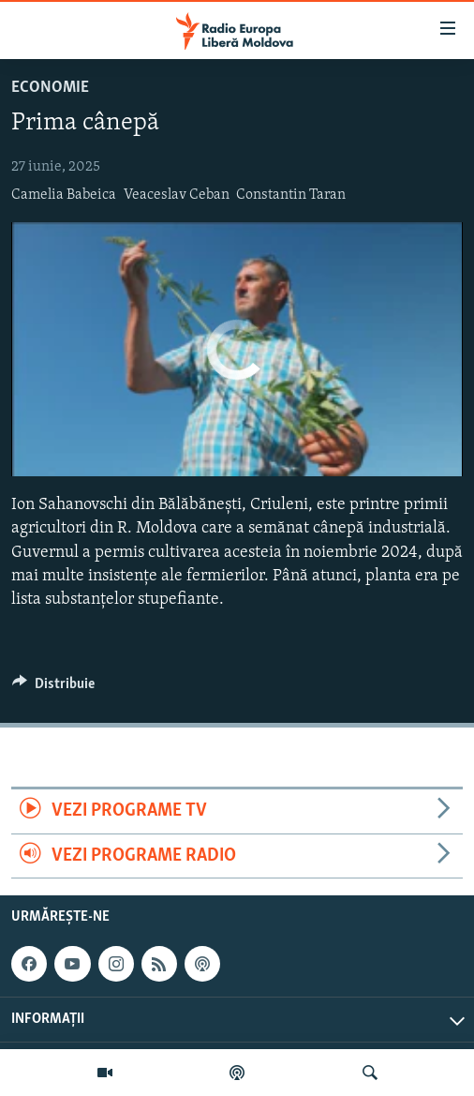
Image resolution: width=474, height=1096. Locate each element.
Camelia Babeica (63, 195)
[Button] (53, 688)
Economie (50, 88)
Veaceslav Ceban (177, 195)
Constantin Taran (291, 195)
